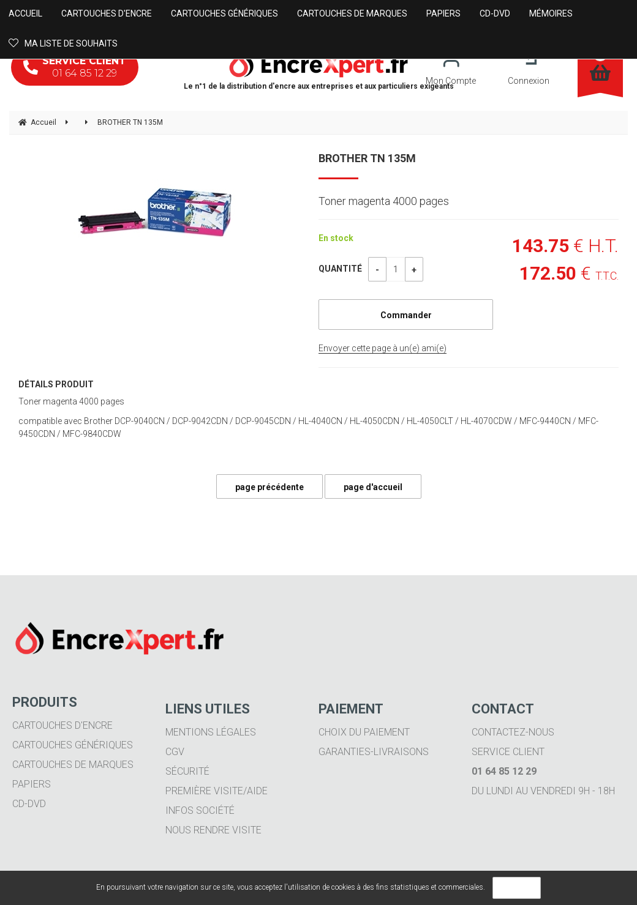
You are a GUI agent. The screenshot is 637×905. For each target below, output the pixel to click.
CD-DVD (29, 804)
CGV (174, 752)
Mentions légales (210, 732)
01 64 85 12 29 (74, 67)
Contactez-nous (513, 732)
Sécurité (187, 771)
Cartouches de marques (73, 764)
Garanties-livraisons (373, 752)
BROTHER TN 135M (367, 158)
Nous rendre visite (213, 830)
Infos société (200, 810)
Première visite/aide (216, 791)
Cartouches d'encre (62, 725)
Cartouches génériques (72, 745)
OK (516, 888)
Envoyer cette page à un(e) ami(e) (382, 348)
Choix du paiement (364, 732)
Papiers (31, 784)
